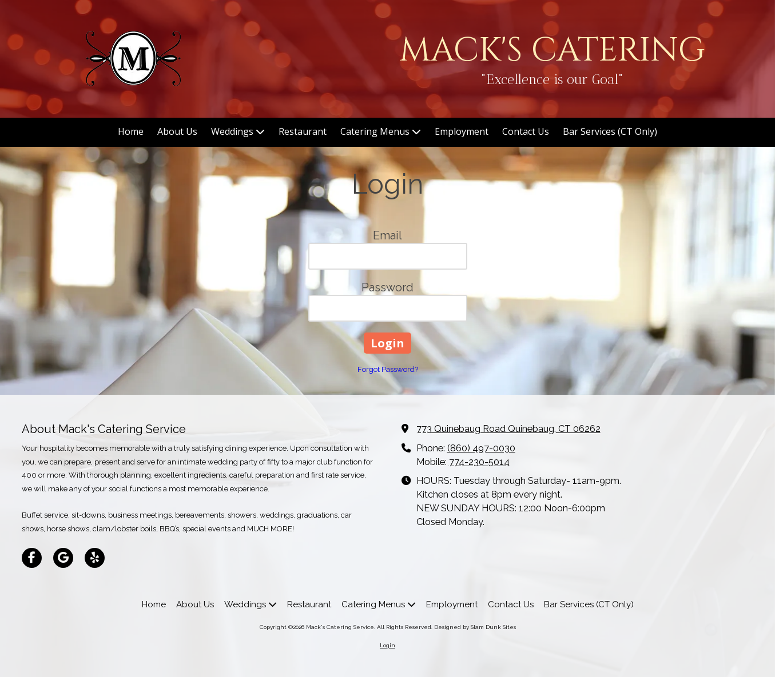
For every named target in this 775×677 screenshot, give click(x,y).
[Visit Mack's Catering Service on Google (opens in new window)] (63, 558)
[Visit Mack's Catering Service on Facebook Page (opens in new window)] (32, 558)
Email (387, 235)
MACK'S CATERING (552, 50)
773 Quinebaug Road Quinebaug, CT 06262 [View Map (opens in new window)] (508, 428)
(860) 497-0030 (481, 448)
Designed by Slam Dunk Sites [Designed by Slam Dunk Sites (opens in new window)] (475, 627)
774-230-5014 (479, 461)
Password (387, 287)
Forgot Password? (387, 369)
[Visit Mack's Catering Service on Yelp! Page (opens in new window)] (95, 558)
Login (387, 645)
